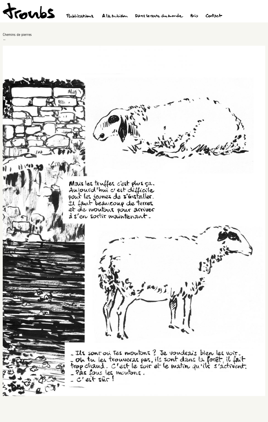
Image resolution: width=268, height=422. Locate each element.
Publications (81, 16)
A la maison (115, 16)
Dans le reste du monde (159, 16)
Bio (194, 16)
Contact (214, 16)
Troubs (29, 11)
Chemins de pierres (17, 34)
